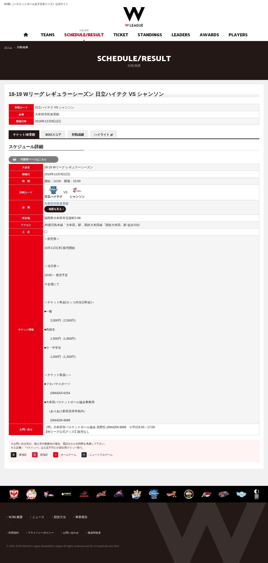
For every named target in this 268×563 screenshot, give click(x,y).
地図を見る (55, 209)
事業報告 (81, 517)
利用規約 (13, 532)
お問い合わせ (71, 532)
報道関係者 (94, 532)
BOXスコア (53, 134)
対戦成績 (78, 134)
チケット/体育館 (24, 134)
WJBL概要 (16, 517)
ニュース (38, 517)
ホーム (8, 47)
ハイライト (102, 134)
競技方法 (60, 517)
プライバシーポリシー (41, 532)
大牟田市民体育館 (56, 203)
